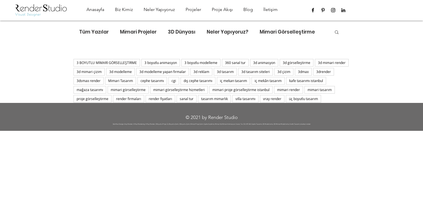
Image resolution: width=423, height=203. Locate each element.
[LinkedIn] (343, 10)
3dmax (303, 71)
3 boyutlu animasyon (160, 62)
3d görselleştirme (296, 62)
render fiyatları (160, 98)
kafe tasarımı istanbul (306, 80)
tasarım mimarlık (214, 98)
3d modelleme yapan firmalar (162, 71)
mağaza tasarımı (90, 89)
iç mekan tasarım (233, 80)
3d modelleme (120, 71)
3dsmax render (89, 80)
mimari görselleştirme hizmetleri (179, 89)
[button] (336, 33)
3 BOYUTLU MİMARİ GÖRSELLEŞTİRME (107, 62)
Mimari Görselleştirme (287, 32)
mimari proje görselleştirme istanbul (241, 89)
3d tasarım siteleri (255, 71)
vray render (272, 98)
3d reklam (201, 71)
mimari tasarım (320, 89)
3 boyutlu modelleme (200, 62)
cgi (174, 80)
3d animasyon (264, 62)
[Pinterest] (323, 10)
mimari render (288, 89)
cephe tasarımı (152, 80)
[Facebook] (313, 10)
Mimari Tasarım (120, 80)
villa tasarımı (245, 98)
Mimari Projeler (138, 32)
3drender (323, 71)
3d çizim (283, 71)
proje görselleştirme (92, 98)
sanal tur (186, 98)
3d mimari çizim (89, 71)
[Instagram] (333, 10)
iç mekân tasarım (268, 80)
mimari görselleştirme (128, 89)
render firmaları (128, 98)
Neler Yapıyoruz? (227, 32)
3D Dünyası (181, 32)
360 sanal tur (235, 62)
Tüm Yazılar (94, 32)
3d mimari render (332, 62)
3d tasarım (225, 71)
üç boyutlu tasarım (303, 98)
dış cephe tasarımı (198, 80)
